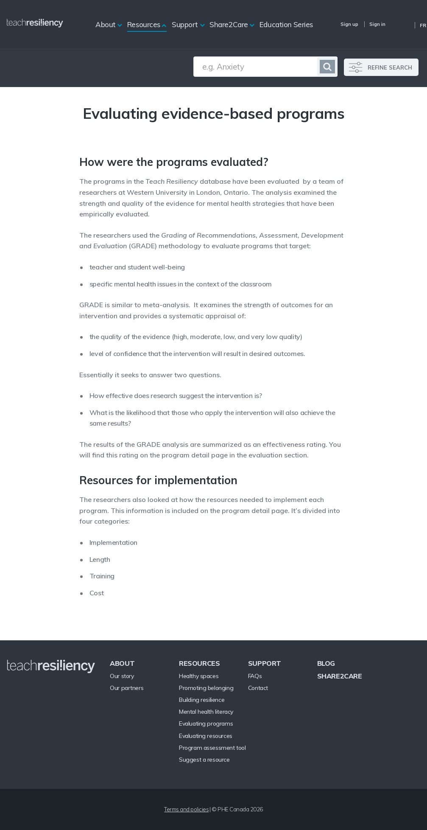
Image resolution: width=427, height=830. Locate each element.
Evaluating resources (205, 736)
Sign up (349, 24)
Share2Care (228, 24)
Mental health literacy (206, 711)
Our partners (126, 688)
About (105, 24)
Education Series (286, 24)
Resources (143, 24)
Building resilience (201, 700)
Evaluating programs (206, 723)
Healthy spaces (198, 676)
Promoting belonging (206, 688)
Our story (122, 676)
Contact (258, 688)
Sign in (377, 24)
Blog (326, 663)
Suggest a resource (204, 759)
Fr (423, 25)
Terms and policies (186, 809)
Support (185, 24)
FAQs (255, 676)
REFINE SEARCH (390, 67)
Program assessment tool (212, 747)
